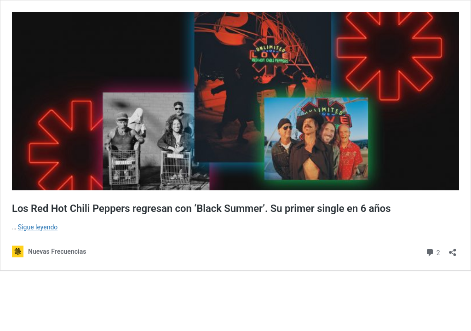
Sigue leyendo (38, 227)
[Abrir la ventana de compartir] (452, 249)
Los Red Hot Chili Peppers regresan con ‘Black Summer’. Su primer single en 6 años (201, 208)
